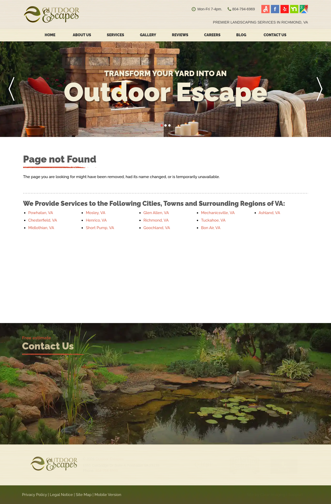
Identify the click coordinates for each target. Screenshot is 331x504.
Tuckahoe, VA (213, 220)
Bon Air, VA (210, 227)
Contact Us (275, 35)
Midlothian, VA (41, 227)
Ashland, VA (269, 212)
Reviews (180, 35)
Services (115, 35)
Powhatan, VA (40, 212)
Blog (241, 35)
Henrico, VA (96, 220)
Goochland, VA (156, 227)
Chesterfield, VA (42, 220)
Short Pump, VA (100, 227)
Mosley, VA (95, 212)
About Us (82, 35)
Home (50, 35)
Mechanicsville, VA (218, 212)
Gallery (148, 35)
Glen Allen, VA (156, 212)
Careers (212, 35)
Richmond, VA (156, 220)
